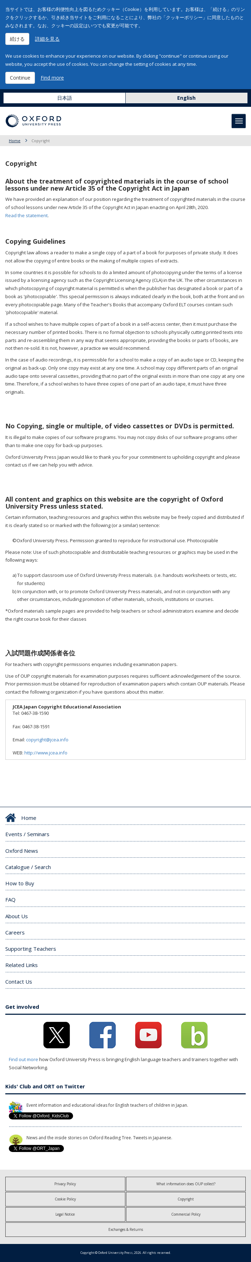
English (186, 97)
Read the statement (26, 215)
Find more (52, 77)
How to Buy (19, 883)
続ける (17, 38)
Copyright (186, 1199)
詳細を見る (47, 38)
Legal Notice (65, 1214)
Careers (15, 932)
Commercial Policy (186, 1214)
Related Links (21, 964)
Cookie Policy (65, 1199)
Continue (20, 77)
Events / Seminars (27, 834)
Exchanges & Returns (125, 1229)
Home (14, 140)
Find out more (23, 1059)
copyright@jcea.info (49, 739)
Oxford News (21, 850)
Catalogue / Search (28, 866)
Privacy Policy (65, 1183)
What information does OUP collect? (185, 1183)
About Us (16, 916)
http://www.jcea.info (45, 752)
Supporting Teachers (30, 948)
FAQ (10, 899)
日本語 (64, 97)
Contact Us (18, 981)
